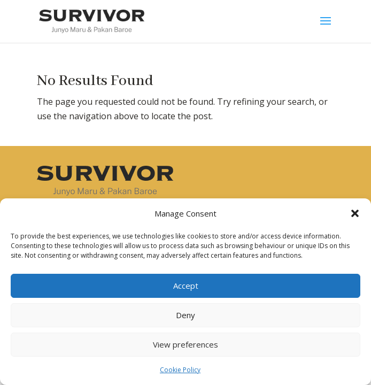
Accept (185, 285)
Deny (185, 315)
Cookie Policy (180, 369)
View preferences (185, 344)
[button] (355, 213)
